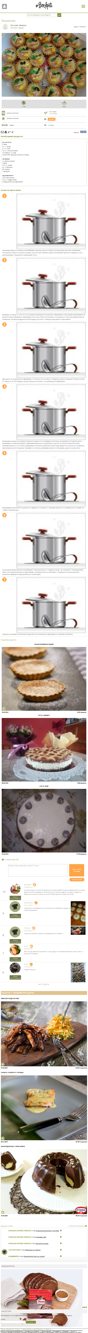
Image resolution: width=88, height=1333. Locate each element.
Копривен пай (41, 1237)
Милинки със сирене (33, 1250)
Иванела (22, 25)
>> (48, 984)
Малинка (27, 885)
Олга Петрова (14, 1250)
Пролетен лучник (42, 1243)
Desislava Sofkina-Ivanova (20, 1231)
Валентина (28, 903)
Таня (26, 964)
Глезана (27, 928)
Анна (26, 946)
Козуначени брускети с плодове (47, 1231)
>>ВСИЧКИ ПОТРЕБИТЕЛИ (76, 1226)
